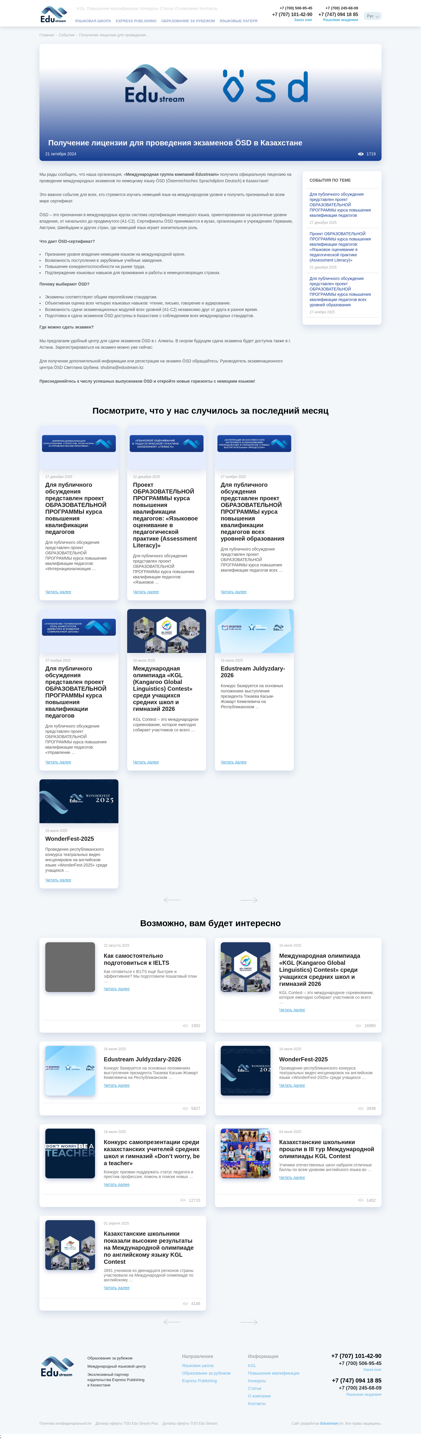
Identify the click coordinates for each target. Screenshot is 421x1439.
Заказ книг (303, 20)
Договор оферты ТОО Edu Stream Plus (126, 1423)
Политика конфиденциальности (65, 1423)
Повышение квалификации (109, 8)
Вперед (249, 900)
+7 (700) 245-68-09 (341, 8)
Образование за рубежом (193, 21)
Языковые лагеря (245, 21)
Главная (46, 35)
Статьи (159, 8)
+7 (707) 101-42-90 (292, 14)
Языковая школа (94, 21)
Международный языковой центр (116, 1366)
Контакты (199, 8)
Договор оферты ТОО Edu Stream (190, 1423)
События (67, 35)
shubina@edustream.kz (122, 367)
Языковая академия (340, 20)
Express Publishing (139, 21)
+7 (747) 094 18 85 (338, 14)
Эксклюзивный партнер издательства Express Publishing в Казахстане (115, 1379)
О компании (178, 8)
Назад (172, 900)
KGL (80, 8)
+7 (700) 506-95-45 (296, 8)
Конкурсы (143, 8)
